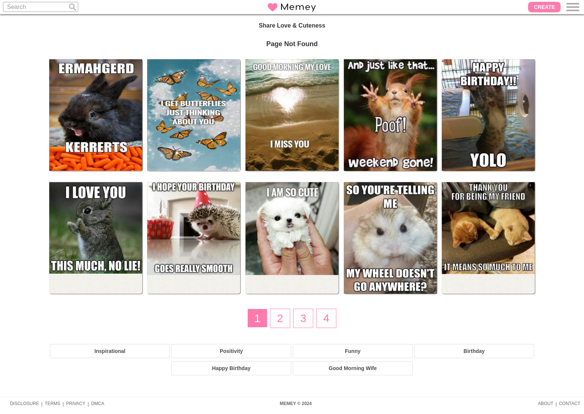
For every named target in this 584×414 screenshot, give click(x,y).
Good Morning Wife (353, 368)
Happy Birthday (231, 368)
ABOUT (545, 403)
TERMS (52, 403)
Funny (353, 351)
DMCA (97, 403)
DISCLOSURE (24, 403)
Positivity (231, 351)
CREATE (544, 7)
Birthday (474, 351)
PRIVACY (75, 403)
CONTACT (569, 403)
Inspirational (109, 351)
